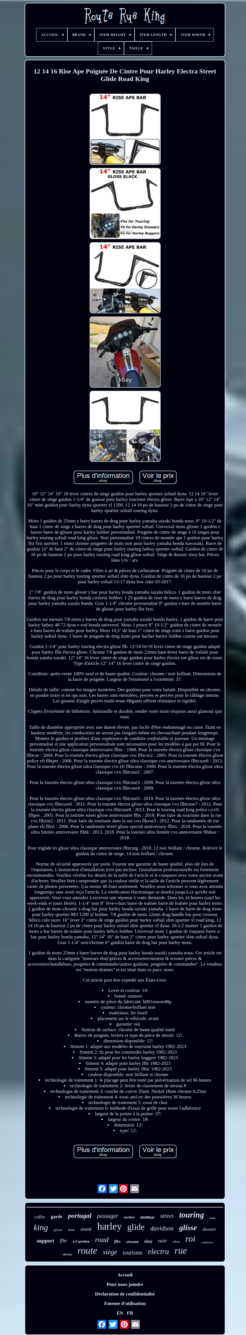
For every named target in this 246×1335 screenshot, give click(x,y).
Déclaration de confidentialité (125, 1294)
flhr (63, 1241)
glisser (58, 1230)
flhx (117, 1241)
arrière (129, 1217)
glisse (188, 1227)
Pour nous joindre (125, 1284)
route (87, 1250)
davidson (162, 1228)
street (167, 1215)
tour (71, 1229)
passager (107, 1216)
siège (110, 1252)
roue (212, 1218)
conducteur (207, 1242)
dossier (209, 1229)
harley (109, 1226)
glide (136, 1227)
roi (190, 1239)
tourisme (132, 1253)
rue (181, 1251)
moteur (147, 1217)
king (41, 1227)
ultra (176, 1241)
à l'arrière (81, 1241)
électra (67, 1254)
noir (162, 1241)
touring (191, 1214)
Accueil (125, 1275)
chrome (132, 1242)
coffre (39, 1216)
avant (86, 1229)
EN (120, 1313)
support (45, 1241)
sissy (148, 1241)
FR (130, 1313)
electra (158, 1251)
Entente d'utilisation (125, 1303)
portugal (80, 1215)
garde (56, 1216)
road (102, 1239)
